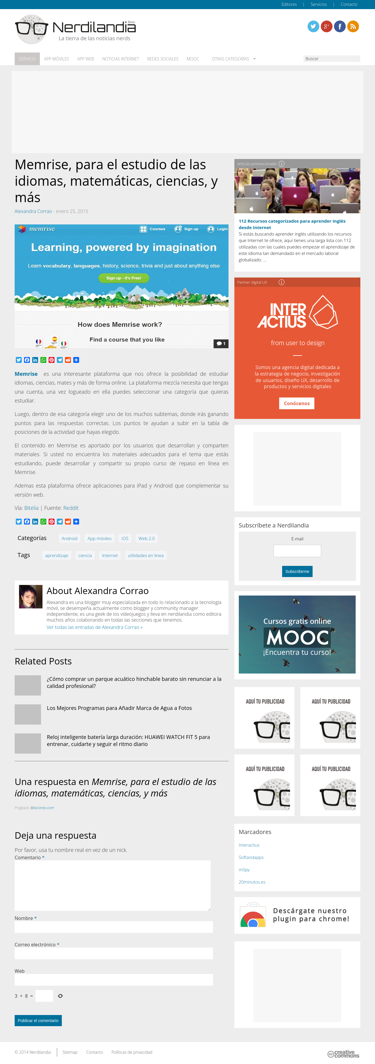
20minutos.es (252, 882)
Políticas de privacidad (132, 1052)
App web (85, 59)
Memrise (26, 373)
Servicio (27, 59)
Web (20, 971)
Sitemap (69, 1052)
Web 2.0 (147, 538)
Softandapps (251, 857)
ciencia (85, 555)
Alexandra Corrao (33, 211)
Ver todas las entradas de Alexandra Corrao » (95, 627)
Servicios (319, 4)
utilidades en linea (146, 555)
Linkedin (353, 26)
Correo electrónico (37, 945)
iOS (125, 538)
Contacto (349, 4)
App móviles (56, 59)
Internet (110, 555)
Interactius (249, 845)
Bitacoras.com (42, 807)
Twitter (313, 26)
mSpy (244, 869)
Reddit (71, 507)
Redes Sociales (162, 59)
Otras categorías (229, 59)
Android (70, 538)
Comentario (30, 857)
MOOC (193, 59)
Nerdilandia (40, 1052)
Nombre (26, 918)
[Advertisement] (187, 112)
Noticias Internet (120, 59)
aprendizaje (56, 555)
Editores (289, 4)
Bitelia (31, 507)
